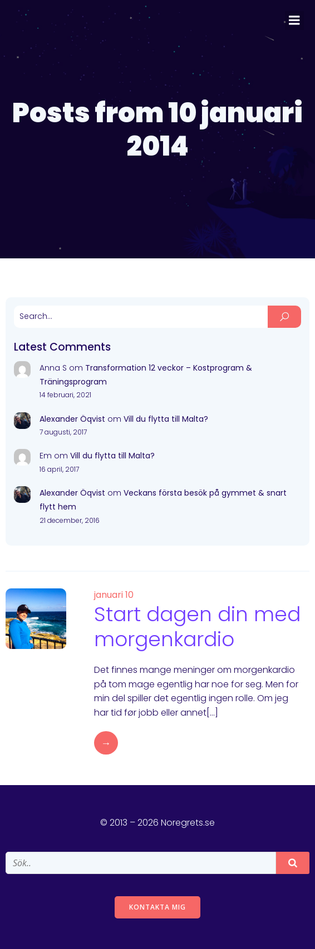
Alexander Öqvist (72, 418)
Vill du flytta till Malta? (166, 418)
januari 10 (114, 594)
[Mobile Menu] (294, 20)
